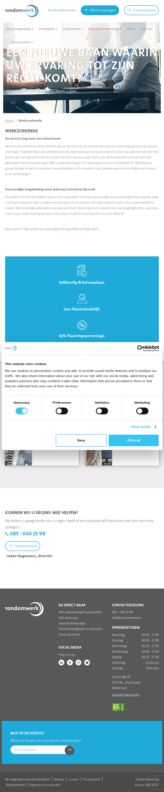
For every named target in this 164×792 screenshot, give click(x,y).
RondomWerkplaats (62, 10)
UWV (131, 29)
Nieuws (16, 42)
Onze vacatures (69, 634)
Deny (81, 440)
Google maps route (125, 694)
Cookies (73, 779)
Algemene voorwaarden (44, 785)
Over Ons (146, 29)
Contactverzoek (141, 10)
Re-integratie (48, 29)
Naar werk (91, 229)
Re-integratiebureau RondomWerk (27, 779)
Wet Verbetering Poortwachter (80, 612)
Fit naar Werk (70, 229)
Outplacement (73, 29)
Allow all (133, 440)
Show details (141, 426)
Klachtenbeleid (15, 785)
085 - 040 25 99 (25, 534)
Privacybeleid (91, 779)
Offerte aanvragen (100, 10)
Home (9, 120)
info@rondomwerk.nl (126, 617)
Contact (26, 42)
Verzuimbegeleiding (20, 29)
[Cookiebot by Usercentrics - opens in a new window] (140, 348)
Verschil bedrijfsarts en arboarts (80, 629)
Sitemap (59, 779)
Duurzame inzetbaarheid (105, 29)
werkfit (145, 202)
